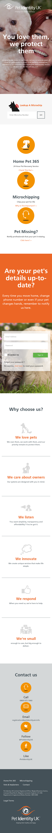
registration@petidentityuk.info (26, 720)
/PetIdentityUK (26, 759)
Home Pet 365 (10, 781)
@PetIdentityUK (26, 740)
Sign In (40, 355)
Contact (26, 785)
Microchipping (26, 781)
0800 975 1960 (26, 701)
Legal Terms (9, 801)
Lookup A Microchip (31, 105)
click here (18, 366)
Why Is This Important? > (26, 206)
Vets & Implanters (11, 785)
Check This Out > (26, 170)
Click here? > (26, 240)
